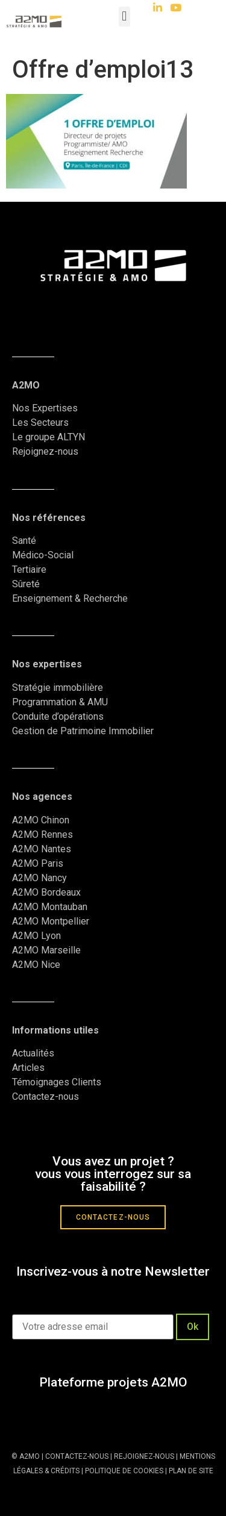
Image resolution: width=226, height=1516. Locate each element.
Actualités (34, 1053)
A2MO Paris (37, 863)
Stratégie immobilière (57, 687)
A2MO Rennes (42, 834)
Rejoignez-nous (45, 451)
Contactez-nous (45, 1096)
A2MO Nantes (41, 849)
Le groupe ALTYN (48, 437)
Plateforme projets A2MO (113, 1382)
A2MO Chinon (40, 820)
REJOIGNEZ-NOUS (143, 1456)
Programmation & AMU (60, 702)
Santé (24, 540)
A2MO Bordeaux (46, 892)
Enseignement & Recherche (70, 598)
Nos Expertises (45, 408)
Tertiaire (29, 569)
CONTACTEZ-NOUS (76, 1456)
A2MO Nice (36, 964)
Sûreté (26, 584)
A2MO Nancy (39, 878)
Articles (28, 1067)
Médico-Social (43, 555)
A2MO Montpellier (50, 921)
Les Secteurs (40, 422)
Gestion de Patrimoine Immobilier (83, 731)
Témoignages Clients (58, 1082)
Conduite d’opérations (58, 716)
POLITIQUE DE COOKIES (124, 1471)
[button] (124, 17)
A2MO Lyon (36, 935)
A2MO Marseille (46, 950)
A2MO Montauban (49, 906)
